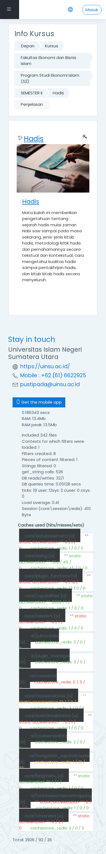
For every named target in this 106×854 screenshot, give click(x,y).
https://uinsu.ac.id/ (45, 366)
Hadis (58, 93)
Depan (27, 46)
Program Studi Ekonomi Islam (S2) (50, 78)
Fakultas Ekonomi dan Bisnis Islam (48, 61)
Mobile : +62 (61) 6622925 (53, 375)
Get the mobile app (39, 402)
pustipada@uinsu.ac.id (50, 384)
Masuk (92, 10)
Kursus (51, 46)
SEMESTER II (31, 93)
